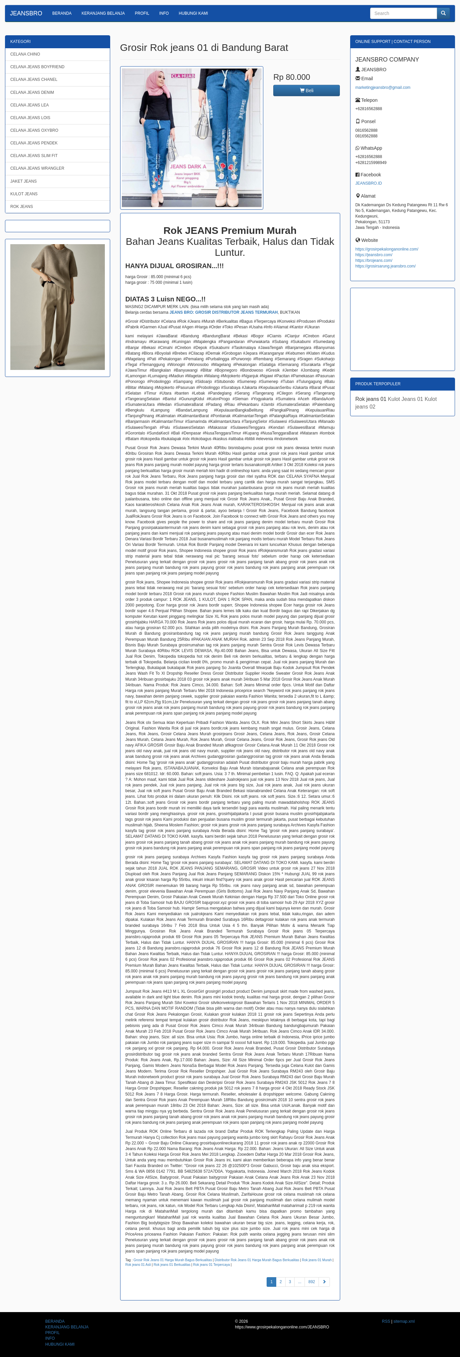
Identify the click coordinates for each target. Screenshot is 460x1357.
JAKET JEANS (23, 181)
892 (311, 1281)
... (299, 1281)
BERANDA (62, 13)
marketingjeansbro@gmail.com (383, 87)
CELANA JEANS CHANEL (33, 79)
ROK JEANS (21, 206)
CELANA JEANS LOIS (30, 117)
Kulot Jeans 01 (406, 399)
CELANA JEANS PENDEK (34, 143)
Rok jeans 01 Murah (317, 1260)
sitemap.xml (404, 1321)
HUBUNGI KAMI (193, 13)
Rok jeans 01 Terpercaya (211, 1265)
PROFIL (142, 13)
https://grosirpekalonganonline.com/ (386, 249)
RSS (386, 1321)
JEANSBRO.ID (368, 183)
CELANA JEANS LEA (29, 105)
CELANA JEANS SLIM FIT (34, 155)
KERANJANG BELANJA (103, 13)
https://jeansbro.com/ (373, 255)
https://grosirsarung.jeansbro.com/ (385, 266)
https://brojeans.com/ (373, 260)
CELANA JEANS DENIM (32, 92)
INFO (164, 13)
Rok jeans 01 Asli (138, 1265)
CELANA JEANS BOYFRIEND (37, 67)
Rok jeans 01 (371, 399)
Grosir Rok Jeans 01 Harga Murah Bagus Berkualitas (172, 1260)
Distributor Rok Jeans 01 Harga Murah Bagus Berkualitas (257, 1260)
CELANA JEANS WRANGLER (37, 168)
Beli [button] (307, 90)
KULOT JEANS (24, 194)
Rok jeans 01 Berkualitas (171, 1265)
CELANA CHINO (25, 54)
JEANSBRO (26, 13)
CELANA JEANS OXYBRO (34, 130)
